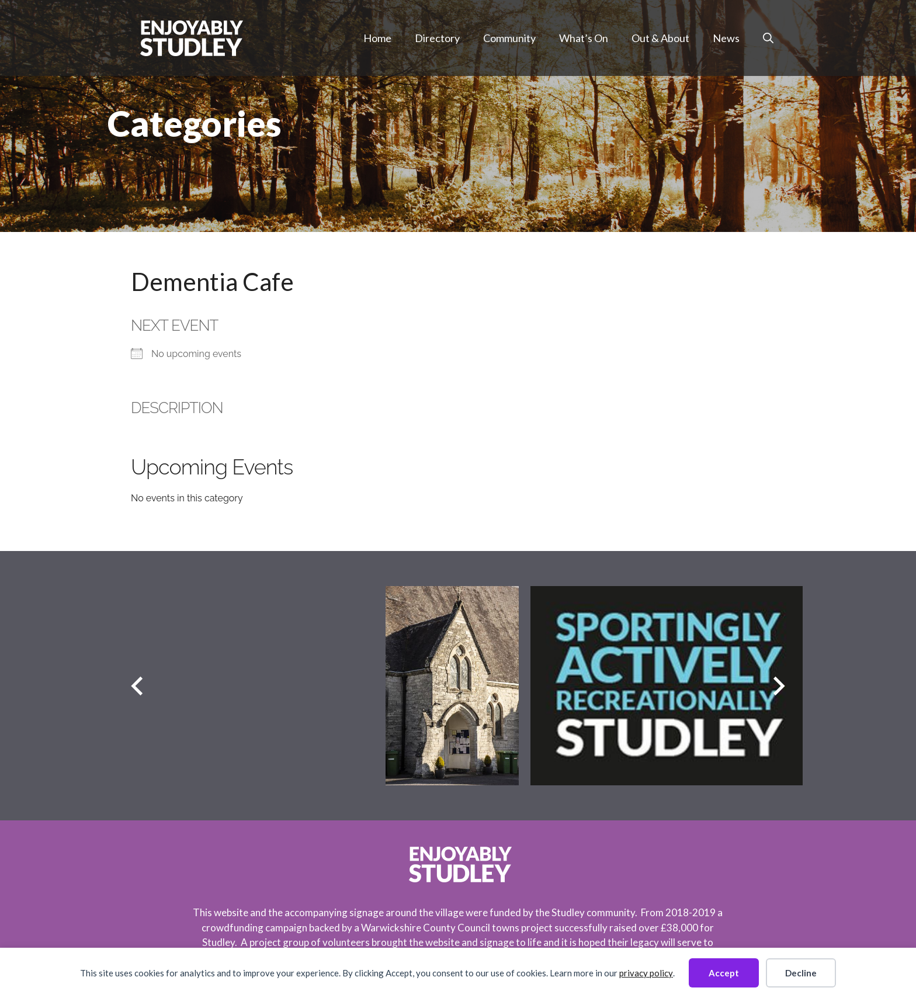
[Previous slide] (137, 686)
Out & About (660, 38)
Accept (724, 973)
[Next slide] (779, 686)
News (726, 38)
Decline (801, 973)
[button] (768, 38)
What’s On (583, 38)
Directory (437, 38)
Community (509, 38)
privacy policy (646, 973)
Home (377, 38)
